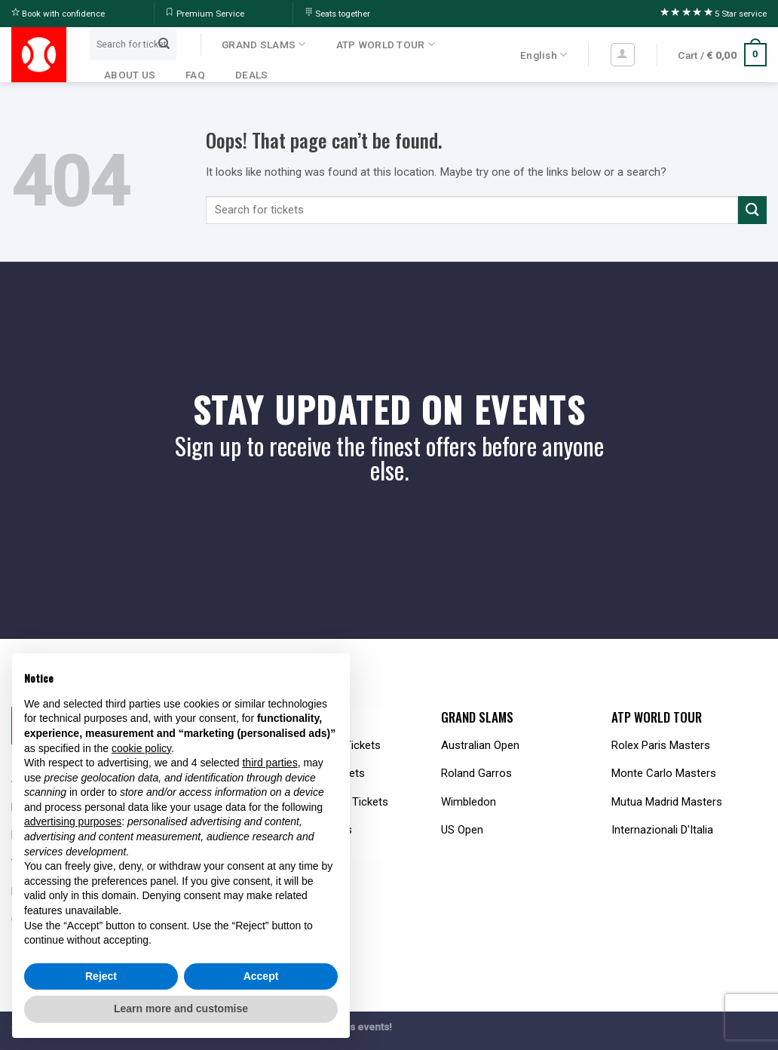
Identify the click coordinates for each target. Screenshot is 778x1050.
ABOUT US (129, 75)
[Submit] (164, 44)
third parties (269, 763)
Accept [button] (261, 976)
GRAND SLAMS (263, 44)
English (543, 55)
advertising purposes (72, 821)
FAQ (195, 75)
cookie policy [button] (141, 748)
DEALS (251, 75)
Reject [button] (101, 976)
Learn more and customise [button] (181, 1008)
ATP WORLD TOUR (385, 44)
